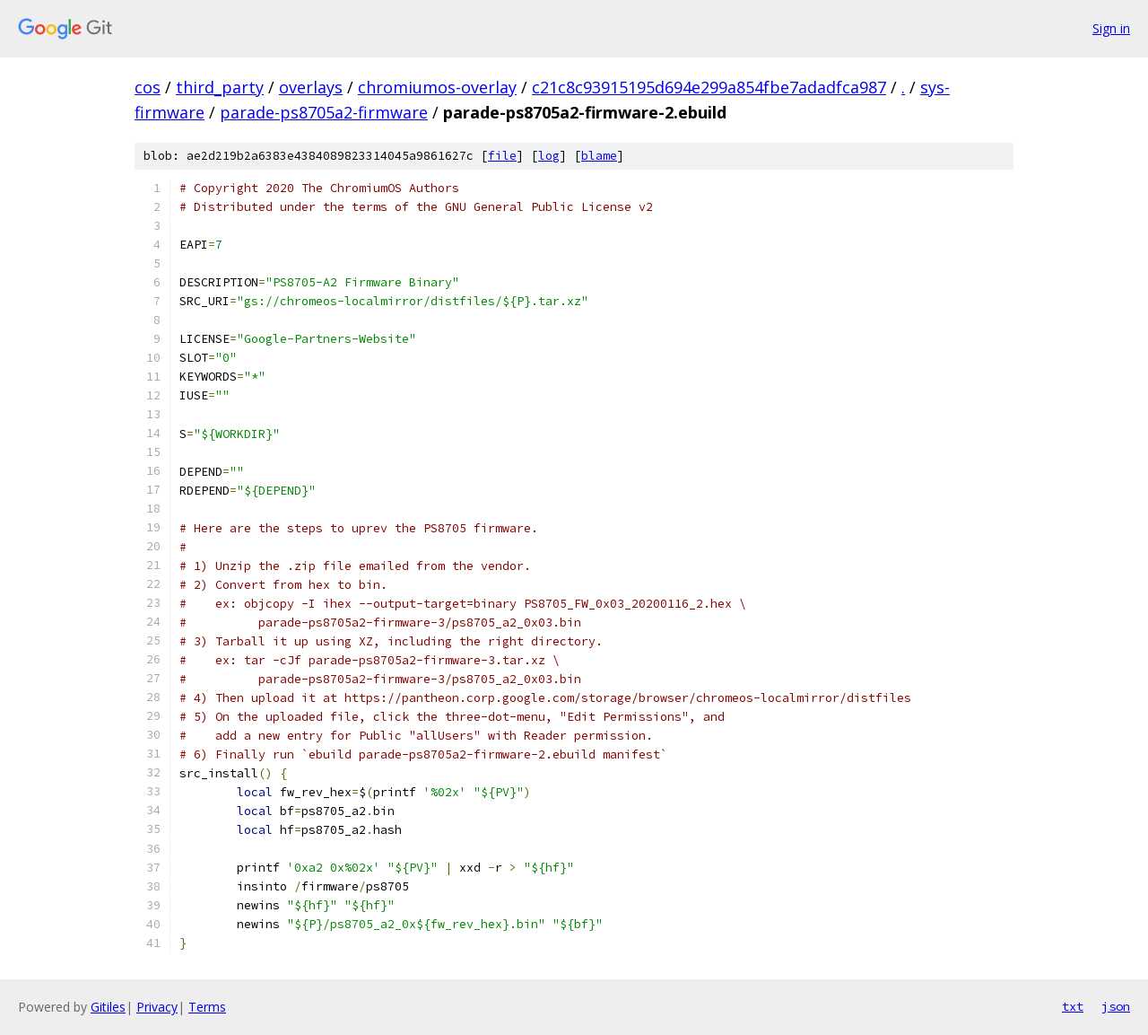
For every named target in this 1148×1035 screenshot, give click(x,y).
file (502, 155)
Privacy (157, 1006)
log (549, 155)
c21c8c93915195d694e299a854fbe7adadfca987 (709, 87)
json (1115, 1006)
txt (1072, 1006)
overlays (311, 87)
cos (148, 87)
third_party (220, 87)
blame (599, 155)
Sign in (1111, 28)
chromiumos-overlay (437, 87)
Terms (207, 1006)
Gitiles (108, 1006)
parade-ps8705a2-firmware (324, 112)
